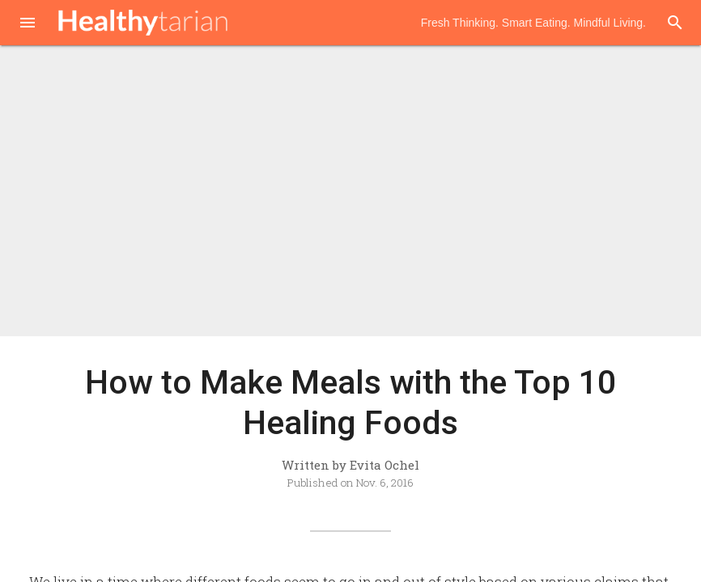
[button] (27, 24)
